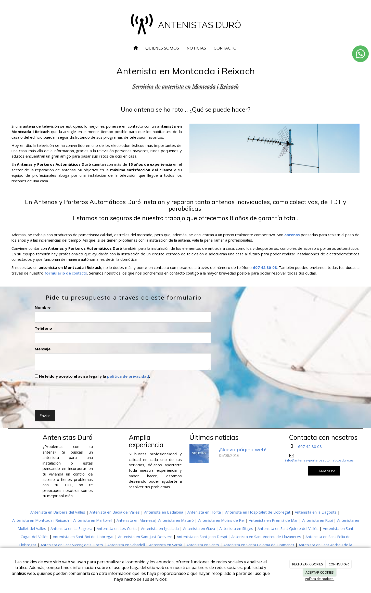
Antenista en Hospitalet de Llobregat (257, 512)
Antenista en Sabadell (126, 544)
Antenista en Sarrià (165, 544)
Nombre (42, 307)
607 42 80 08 (310, 446)
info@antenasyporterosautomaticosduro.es (319, 460)
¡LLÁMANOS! (324, 470)
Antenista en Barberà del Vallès (57, 512)
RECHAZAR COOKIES (307, 564)
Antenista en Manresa (136, 520)
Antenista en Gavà (199, 528)
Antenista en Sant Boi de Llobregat (83, 536)
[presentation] (73, 393)
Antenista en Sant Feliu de (328, 536)
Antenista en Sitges (236, 528)
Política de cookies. (319, 578)
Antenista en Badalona (163, 512)
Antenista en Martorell (92, 520)
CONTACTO (225, 48)
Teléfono (43, 328)
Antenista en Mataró (176, 520)
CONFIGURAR (339, 564)
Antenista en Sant (338, 528)
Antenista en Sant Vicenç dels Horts (72, 544)
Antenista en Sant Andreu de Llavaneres (266, 536)
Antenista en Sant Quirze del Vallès (288, 528)
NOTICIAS (196, 48)
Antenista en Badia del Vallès (114, 512)
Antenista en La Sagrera (71, 528)
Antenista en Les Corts (117, 528)
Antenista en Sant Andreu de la (325, 544)
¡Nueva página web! (242, 449)
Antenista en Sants (202, 544)
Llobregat (27, 544)
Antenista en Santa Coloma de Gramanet (258, 544)
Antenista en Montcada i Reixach (40, 520)
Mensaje (42, 348)
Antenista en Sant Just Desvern (145, 536)
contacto (79, 273)
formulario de (57, 273)
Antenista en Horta (204, 512)
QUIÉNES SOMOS (162, 48)
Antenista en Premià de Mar (273, 520)
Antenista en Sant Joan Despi (202, 536)
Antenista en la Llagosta (316, 512)
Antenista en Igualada (160, 528)
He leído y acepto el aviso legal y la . (92, 376)
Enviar (45, 415)
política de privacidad (128, 376)
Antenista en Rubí (317, 520)
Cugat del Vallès (34, 536)
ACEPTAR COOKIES (319, 572)
